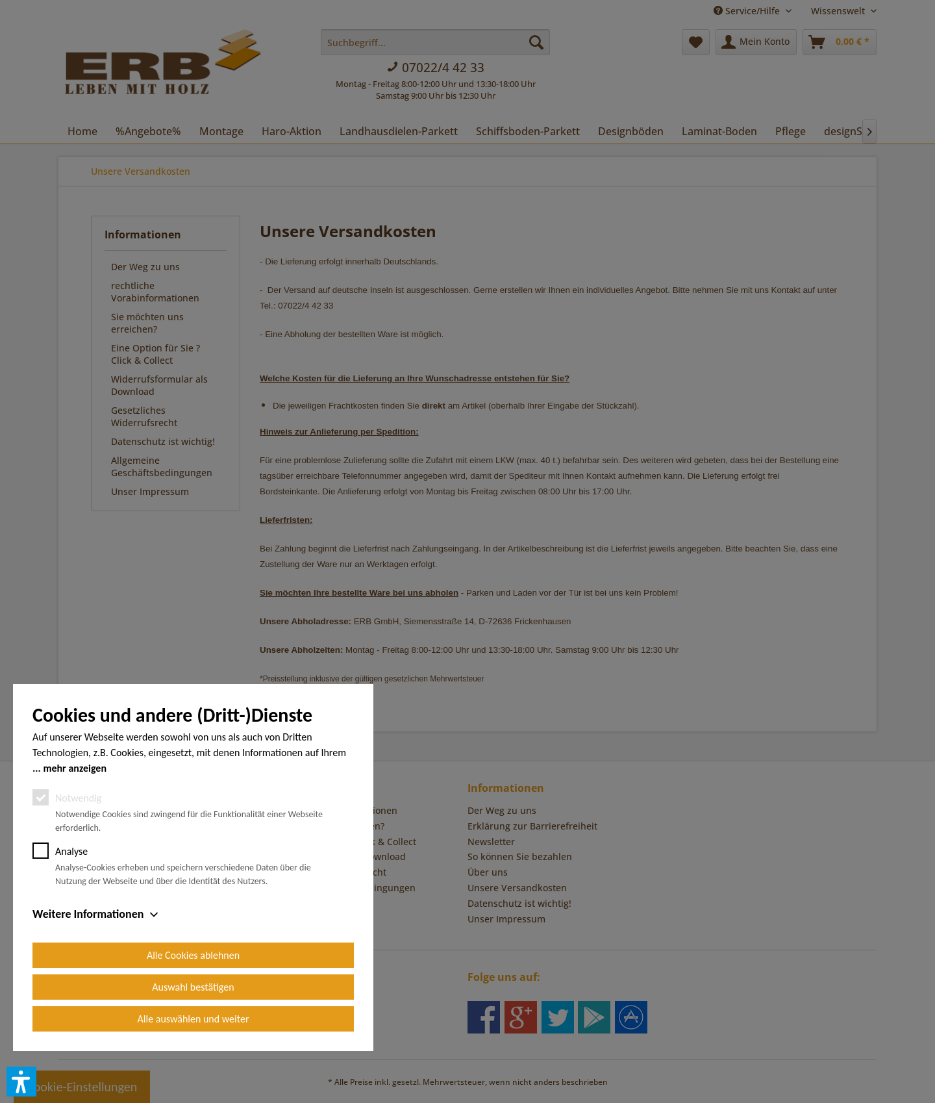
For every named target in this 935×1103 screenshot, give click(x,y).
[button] (21, 1082)
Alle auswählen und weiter (193, 1019)
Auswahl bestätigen (193, 987)
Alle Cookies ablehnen (193, 955)
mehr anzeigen (74, 768)
